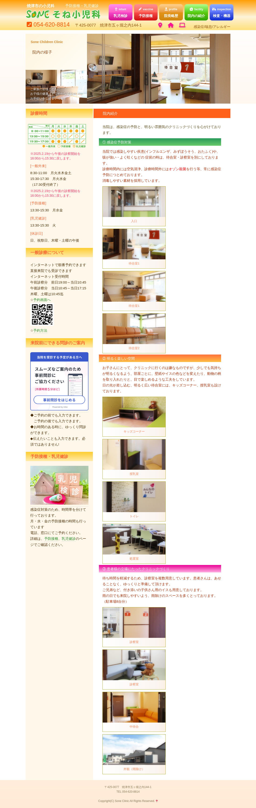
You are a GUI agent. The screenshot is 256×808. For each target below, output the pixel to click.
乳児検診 (120, 12)
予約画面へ (42, 300)
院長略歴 (171, 12)
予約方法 (40, 330)
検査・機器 (221, 12)
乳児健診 (69, 539)
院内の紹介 (196, 12)
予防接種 (146, 12)
